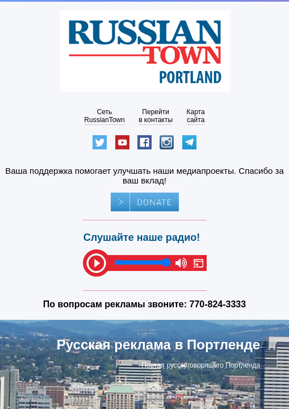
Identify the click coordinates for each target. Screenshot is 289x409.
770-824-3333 (218, 304)
